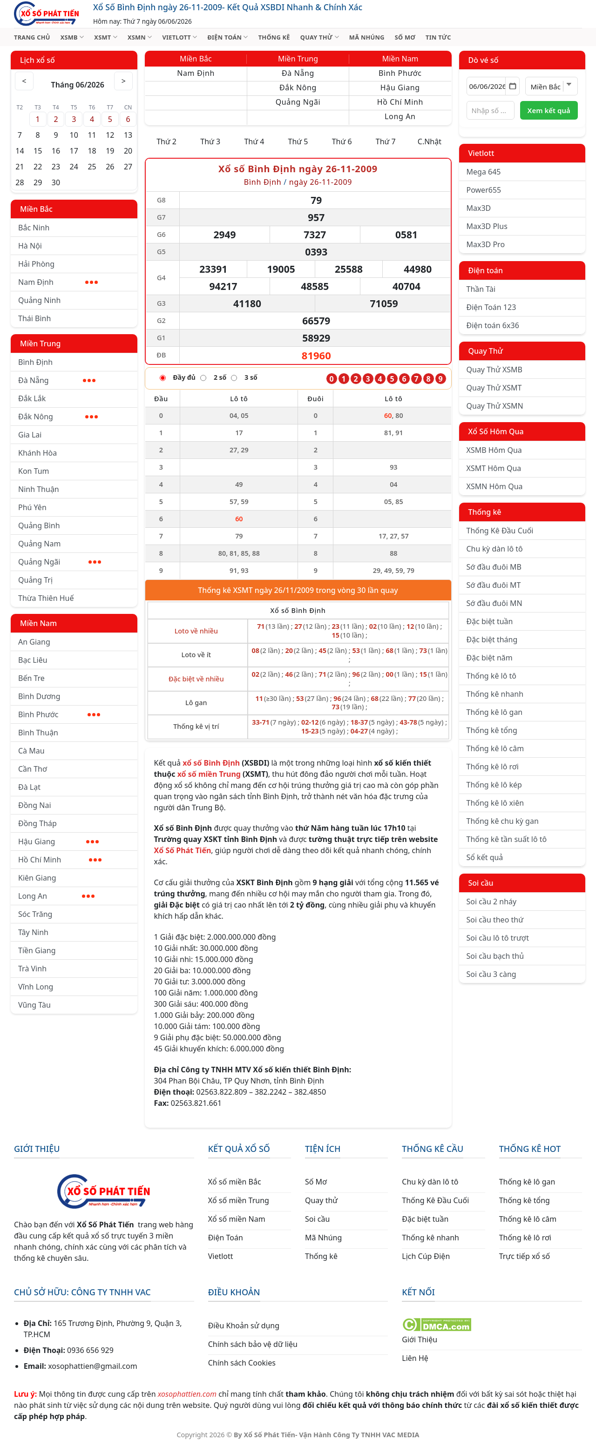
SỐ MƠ (405, 37)
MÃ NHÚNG (367, 37)
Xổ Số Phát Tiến (182, 850)
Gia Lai (29, 435)
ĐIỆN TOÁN (227, 37)
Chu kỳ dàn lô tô (495, 549)
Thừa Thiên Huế (46, 598)
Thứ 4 (254, 141)
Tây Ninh (33, 932)
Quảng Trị (35, 580)
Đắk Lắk (32, 398)
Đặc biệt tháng (492, 639)
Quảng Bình (39, 525)
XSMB (72, 37)
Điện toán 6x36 (493, 325)
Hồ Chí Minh (60, 860)
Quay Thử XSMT (494, 388)
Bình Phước (59, 714)
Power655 (484, 190)
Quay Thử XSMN (495, 406)
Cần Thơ (32, 769)
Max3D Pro (486, 244)
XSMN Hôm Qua (495, 486)
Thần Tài (481, 289)
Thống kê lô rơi (493, 766)
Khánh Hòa (37, 453)
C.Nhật (429, 141)
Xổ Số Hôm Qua (496, 431)
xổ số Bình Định (211, 763)
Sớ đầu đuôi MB (494, 567)
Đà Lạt (29, 787)
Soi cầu (481, 883)
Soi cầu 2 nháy (492, 901)
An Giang (34, 642)
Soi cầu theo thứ (495, 920)
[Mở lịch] (512, 86)
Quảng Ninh (39, 300)
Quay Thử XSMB (494, 369)
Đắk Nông (58, 416)
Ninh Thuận (38, 489)
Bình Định (35, 362)
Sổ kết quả (485, 857)
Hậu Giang (58, 841)
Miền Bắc (36, 209)
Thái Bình (34, 318)
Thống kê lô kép (494, 785)
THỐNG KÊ (274, 37)
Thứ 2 (166, 141)
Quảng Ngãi (59, 562)
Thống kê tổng (492, 730)
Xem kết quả (549, 110)
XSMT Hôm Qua (494, 468)
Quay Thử (485, 351)
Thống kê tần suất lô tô (507, 839)
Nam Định (58, 282)
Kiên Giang (37, 878)
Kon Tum (33, 471)
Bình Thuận (38, 732)
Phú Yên (32, 507)
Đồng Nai (34, 805)
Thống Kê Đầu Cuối (500, 530)
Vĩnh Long (35, 987)
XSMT (105, 37)
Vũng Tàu (34, 1005)
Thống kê (484, 512)
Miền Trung (40, 343)
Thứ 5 (298, 141)
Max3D (479, 208)
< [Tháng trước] (24, 81)
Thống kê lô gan (495, 712)
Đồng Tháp (37, 823)
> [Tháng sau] (124, 81)
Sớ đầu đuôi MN (494, 603)
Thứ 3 (210, 141)
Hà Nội (30, 246)
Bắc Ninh (33, 227)
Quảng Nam (39, 543)
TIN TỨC (438, 37)
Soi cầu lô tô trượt (498, 938)
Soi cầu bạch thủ (495, 956)
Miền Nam (38, 623)
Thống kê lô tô (492, 676)
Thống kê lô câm (495, 748)
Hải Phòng (36, 264)
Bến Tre (31, 678)
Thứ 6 (342, 141)
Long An (56, 896)
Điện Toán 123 (491, 307)
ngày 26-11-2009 (320, 182)
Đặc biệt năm (490, 658)
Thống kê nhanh (495, 694)
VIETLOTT (179, 37)
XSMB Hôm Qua (494, 450)
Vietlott (481, 153)
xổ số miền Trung (208, 774)
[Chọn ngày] (493, 86)
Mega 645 (484, 172)
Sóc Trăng (35, 914)
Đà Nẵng (56, 380)
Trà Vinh (32, 968)
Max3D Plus (487, 226)
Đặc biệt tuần (490, 621)
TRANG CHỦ (32, 37)
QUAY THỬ (319, 37)
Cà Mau (31, 751)
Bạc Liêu (32, 660)
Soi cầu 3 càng (491, 974)
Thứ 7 (386, 141)
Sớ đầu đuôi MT (494, 585)
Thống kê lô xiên (495, 803)
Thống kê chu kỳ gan (503, 821)
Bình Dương (39, 696)
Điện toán (485, 270)
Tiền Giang (37, 950)
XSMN (140, 37)
